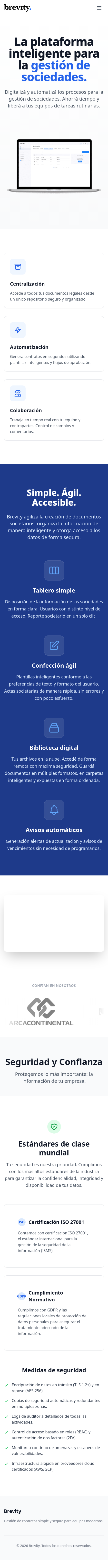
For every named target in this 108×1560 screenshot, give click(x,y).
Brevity (12, 1511)
